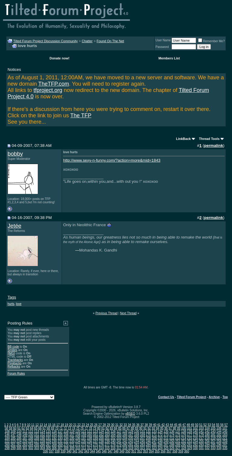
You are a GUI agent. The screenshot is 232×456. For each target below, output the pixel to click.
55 (217, 424)
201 (107, 438)
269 (60, 444)
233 (72, 441)
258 (218, 441)
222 (7, 441)
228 (42, 441)
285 (154, 444)
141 (201, 431)
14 (45, 424)
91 (145, 428)
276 (101, 444)
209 (154, 438)
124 (101, 431)
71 (61, 428)
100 (183, 428)
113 (36, 431)
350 (127, 451)
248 (160, 441)
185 (13, 438)
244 (136, 441)
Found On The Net (110, 41)
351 (133, 451)
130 (136, 431)
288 (172, 444)
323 (154, 448)
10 (28, 424)
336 (45, 451)
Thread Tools (209, 139)
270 (66, 444)
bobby (15, 153)
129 (130, 431)
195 (72, 438)
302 (30, 448)
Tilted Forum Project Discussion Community (45, 41)
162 (101, 434)
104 (207, 428)
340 (69, 451)
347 (110, 451)
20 (70, 424)
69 (52, 428)
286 (160, 444)
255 (201, 441)
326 (172, 448)
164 (113, 434)
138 (183, 431)
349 (121, 451)
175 (177, 434)
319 (130, 448)
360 (186, 451)
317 (118, 448)
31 (116, 424)
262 (18, 444)
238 (101, 441)
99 (178, 428)
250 (172, 441)
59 (10, 428)
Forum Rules (16, 373)
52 (205, 424)
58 (6, 428)
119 (72, 431)
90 (140, 428)
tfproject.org (48, 90)
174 (172, 434)
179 (201, 434)
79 (94, 428)
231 (60, 441)
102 (195, 428)
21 (74, 424)
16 (54, 424)
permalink (213, 145)
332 (207, 448)
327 (177, 448)
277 (107, 444)
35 (133, 424)
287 (166, 444)
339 (63, 451)
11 (32, 424)
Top (225, 397)
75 (77, 428)
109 (13, 431)
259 (224, 441)
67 (44, 428)
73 (69, 428)
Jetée (14, 226)
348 (116, 451)
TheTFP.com (53, 84)
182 (218, 434)
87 (128, 428)
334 (218, 448)
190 (42, 438)
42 (163, 424)
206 (136, 438)
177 (189, 434)
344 (92, 451)
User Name (163, 40)
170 (148, 434)
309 (72, 448)
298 (7, 448)
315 (107, 448)
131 (142, 431)
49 (192, 424)
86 (124, 428)
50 (196, 424)
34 (129, 424)
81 (103, 428)
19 (66, 424)
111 (24, 431)
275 (95, 444)
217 (201, 438)
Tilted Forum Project (191, 397)
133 (154, 431)
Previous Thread (106, 313)
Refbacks (14, 366)
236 (89, 441)
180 (207, 434)
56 (222, 424)
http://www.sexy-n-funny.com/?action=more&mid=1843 (111, 160)
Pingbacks (14, 363)
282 (136, 444)
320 (136, 448)
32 (121, 424)
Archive (214, 397)
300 (18, 448)
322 (148, 448)
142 (207, 431)
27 (100, 424)
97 (170, 428)
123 (95, 431)
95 (161, 428)
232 (66, 441)
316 (113, 448)
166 (124, 434)
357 (169, 451)
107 (224, 428)
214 (183, 438)
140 (195, 431)
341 (74, 451)
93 (153, 428)
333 (213, 448)
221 (224, 438)
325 (166, 448)
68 (48, 428)
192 (54, 438)
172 (160, 434)
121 (83, 431)
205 (130, 438)
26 (96, 424)
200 (101, 438)
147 (13, 434)
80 (98, 428)
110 (18, 431)
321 (142, 448)
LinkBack (183, 139)
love (18, 304)
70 (56, 428)
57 (226, 424)
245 (142, 441)
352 (139, 451)
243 (130, 441)
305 (48, 448)
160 (89, 434)
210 (160, 438)
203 (118, 438)
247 (154, 441)
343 (86, 451)
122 (89, 431)
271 (72, 444)
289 (177, 444)
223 (13, 441)
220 (218, 438)
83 (111, 428)
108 (7, 431)
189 (36, 438)
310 (77, 448)
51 (200, 424)
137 (177, 431)
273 (83, 444)
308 (66, 448)
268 (54, 444)
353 (145, 451)
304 (42, 448)
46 (180, 424)
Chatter (87, 41)
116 (54, 431)
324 (160, 448)
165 (118, 434)
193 (60, 438)
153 (48, 434)
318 (124, 448)
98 (174, 428)
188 (30, 438)
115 (48, 431)
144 (218, 431)
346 (104, 451)
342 (80, 451)
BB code (13, 346)
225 (24, 441)
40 (154, 424)
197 (83, 438)
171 (154, 434)
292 (195, 444)
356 (163, 451)
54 (213, 424)
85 (119, 428)
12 (37, 424)
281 (130, 444)
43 (167, 424)
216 (195, 438)
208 (148, 438)
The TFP (81, 115)
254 (195, 441)
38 (146, 424)
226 (30, 441)
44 (171, 424)
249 (166, 441)
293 (201, 444)
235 (83, 441)
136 (172, 431)
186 (18, 438)
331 (201, 448)
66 (40, 428)
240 (113, 441)
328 (183, 448)
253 (189, 441)
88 (132, 428)
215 (189, 438)
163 (107, 434)
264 (30, 444)
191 (48, 438)
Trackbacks (15, 360)
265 (36, 444)
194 (66, 438)
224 (18, 441)
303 (36, 448)
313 (95, 448)
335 (224, 448)
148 (18, 434)
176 (183, 434)
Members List (169, 58)
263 (24, 444)
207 (142, 438)
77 (86, 428)
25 (91, 424)
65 (35, 428)
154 (54, 434)
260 (7, 444)
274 (89, 444)
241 (118, 441)
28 (104, 424)
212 (172, 438)
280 (124, 444)
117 (60, 431)
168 (136, 434)
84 (115, 428)
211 (166, 438)
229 (48, 441)
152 (42, 434)
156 (66, 434)
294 (207, 444)
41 (158, 424)
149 (24, 434)
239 (107, 441)
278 (113, 444)
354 (151, 451)
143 (213, 431)
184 (7, 438)
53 (209, 424)
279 (118, 444)
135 (166, 431)
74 (73, 428)
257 (213, 441)
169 (142, 434)
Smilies (12, 350)
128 (124, 431)
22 (79, 424)
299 (13, 448)
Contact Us (166, 397)
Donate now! (59, 58)
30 (112, 424)
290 (183, 444)
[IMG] (11, 353)
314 (101, 448)
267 (48, 444)
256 (207, 441)
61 (19, 428)
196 (77, 438)
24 (87, 424)
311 (83, 448)
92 (149, 428)
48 (188, 424)
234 (77, 441)
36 (138, 424)
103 (201, 428)
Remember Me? (211, 41)
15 (49, 424)
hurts (11, 304)
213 (177, 438)
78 (90, 428)
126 (113, 431)
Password (162, 47)
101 (189, 428)
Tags (12, 297)
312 (89, 448)
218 (207, 438)
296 (218, 444)
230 (54, 441)
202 (113, 438)
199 (95, 438)
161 (95, 434)
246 (148, 441)
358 (174, 451)
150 (30, 434)
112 (30, 431)
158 (77, 434)
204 (124, 438)
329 (189, 448)
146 (7, 434)
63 (27, 428)
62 (23, 428)
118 (66, 431)
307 (60, 448)
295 (213, 444)
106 (218, 428)
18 (62, 424)
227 (36, 441)
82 (107, 428)
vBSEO (130, 413)
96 (166, 428)
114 (42, 431)
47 (184, 424)
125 (107, 431)
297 (224, 444)
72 (65, 428)
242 (124, 441)
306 (54, 448)
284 (148, 444)
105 (213, 428)
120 (77, 431)
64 (31, 428)
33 (125, 424)
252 (183, 441)
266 (42, 444)
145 (224, 431)
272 (77, 444)
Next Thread (128, 313)
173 (166, 434)
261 (13, 444)
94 (157, 428)
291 (189, 444)
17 (58, 424)
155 (60, 434)
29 (108, 424)
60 (14, 428)
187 (24, 438)
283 (142, 444)
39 (150, 424)
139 (189, 431)
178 (195, 434)
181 (213, 434)
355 (157, 451)
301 (24, 448)
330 (195, 448)
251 (177, 441)
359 (180, 451)
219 (213, 438)
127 (118, 431)
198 (89, 438)
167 (130, 434)
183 (224, 434)
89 (136, 428)
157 (72, 434)
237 (95, 441)
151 (36, 434)
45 (175, 424)
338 (57, 451)
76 (82, 428)
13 (41, 424)
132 (148, 431)
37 (142, 424)
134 (160, 431)
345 (98, 451)
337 (51, 451)
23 (83, 424)
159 (83, 434)
